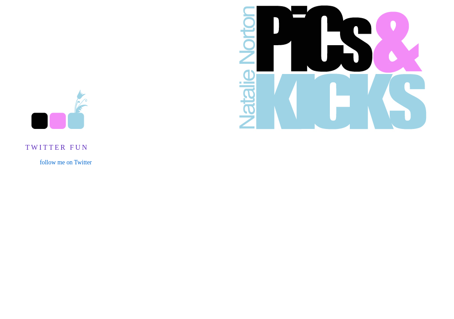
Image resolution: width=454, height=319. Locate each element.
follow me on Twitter (66, 162)
